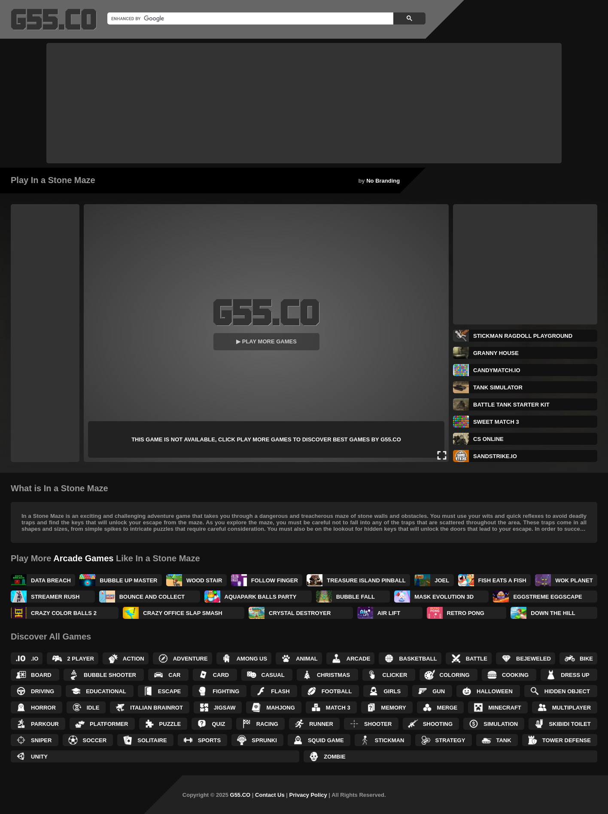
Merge (447, 707)
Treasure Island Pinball (366, 580)
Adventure (190, 658)
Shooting (438, 724)
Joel (442, 580)
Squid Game (326, 740)
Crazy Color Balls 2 (64, 613)
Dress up (575, 675)
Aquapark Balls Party (261, 597)
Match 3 (338, 707)
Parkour (45, 724)
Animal (307, 658)
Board (41, 675)
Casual (273, 675)
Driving (42, 691)
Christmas (333, 675)
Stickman (389, 740)
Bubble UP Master (128, 580)
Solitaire (152, 740)
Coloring (455, 675)
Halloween (495, 691)
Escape (169, 691)
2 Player (80, 658)
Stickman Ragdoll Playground (522, 336)
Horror (43, 707)
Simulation (500, 724)
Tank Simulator (498, 387)
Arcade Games (83, 558)
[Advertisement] (304, 103)
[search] (249, 18)
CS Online (488, 439)
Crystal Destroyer (300, 613)
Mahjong (280, 707)
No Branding (383, 180)
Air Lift (388, 613)
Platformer (109, 724)
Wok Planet (574, 580)
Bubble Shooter (110, 675)
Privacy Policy (308, 795)
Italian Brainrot (156, 707)
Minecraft (504, 707)
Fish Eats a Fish (502, 580)
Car (174, 675)
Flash (280, 691)
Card (221, 675)
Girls (392, 691)
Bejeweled (533, 658)
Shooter (378, 724)
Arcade (359, 658)
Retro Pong (465, 613)
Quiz (218, 724)
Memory (393, 707)
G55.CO (240, 795)
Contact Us (270, 795)
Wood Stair (204, 580)
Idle (93, 707)
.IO (34, 658)
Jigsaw (225, 707)
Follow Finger (274, 580)
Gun (438, 691)
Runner (321, 724)
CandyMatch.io (496, 370)
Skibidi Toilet (569, 724)
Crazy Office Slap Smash (182, 613)
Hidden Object (567, 691)
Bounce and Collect (152, 597)
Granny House (496, 353)
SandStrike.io (495, 456)
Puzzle (170, 724)
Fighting (226, 691)
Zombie (335, 756)
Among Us (252, 658)
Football (337, 691)
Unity (39, 756)
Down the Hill (553, 613)
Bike (586, 658)
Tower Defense (566, 740)
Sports (209, 740)
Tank (503, 740)
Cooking (515, 675)
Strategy (450, 740)
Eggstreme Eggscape (547, 597)
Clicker (395, 675)
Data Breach (51, 580)
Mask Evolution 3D (444, 597)
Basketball (418, 658)
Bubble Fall (355, 597)
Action (133, 658)
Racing (267, 724)
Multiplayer (571, 707)
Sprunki (264, 740)
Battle (476, 658)
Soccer (95, 740)
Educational (106, 691)
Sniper (41, 740)
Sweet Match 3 (496, 422)
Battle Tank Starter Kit (511, 404)
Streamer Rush (55, 597)
